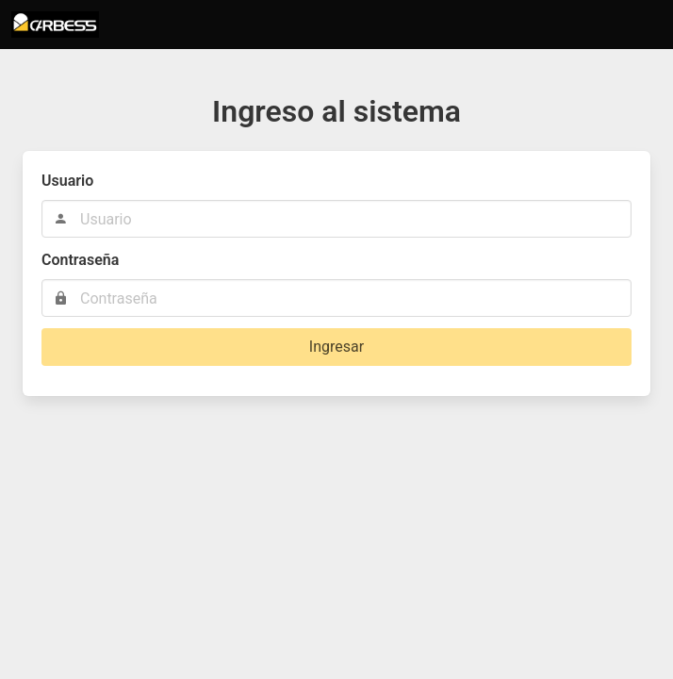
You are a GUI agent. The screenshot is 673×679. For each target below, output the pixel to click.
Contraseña (80, 260)
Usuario (67, 181)
